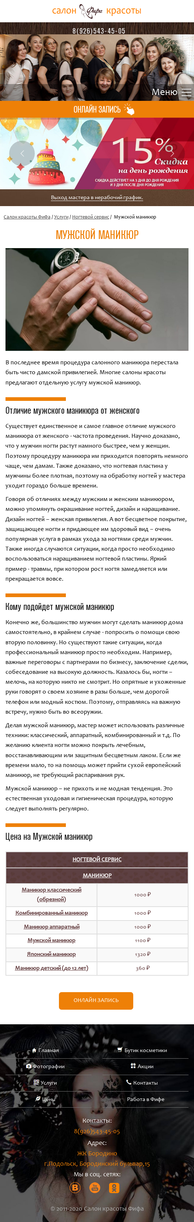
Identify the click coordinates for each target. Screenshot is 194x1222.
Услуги (61, 217)
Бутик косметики (145, 1051)
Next (172, 153)
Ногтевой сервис (90, 217)
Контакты (145, 1083)
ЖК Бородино (97, 1160)
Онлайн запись (96, 1000)
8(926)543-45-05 (99, 31)
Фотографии (48, 1067)
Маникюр (97, 876)
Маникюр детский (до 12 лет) (51, 968)
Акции (145, 1067)
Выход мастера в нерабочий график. (97, 198)
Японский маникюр (51, 954)
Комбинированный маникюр (51, 913)
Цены (48, 1100)
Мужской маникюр (51, 941)
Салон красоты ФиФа (27, 217)
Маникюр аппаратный (51, 927)
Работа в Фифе (145, 1100)
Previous (22, 153)
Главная (48, 1051)
